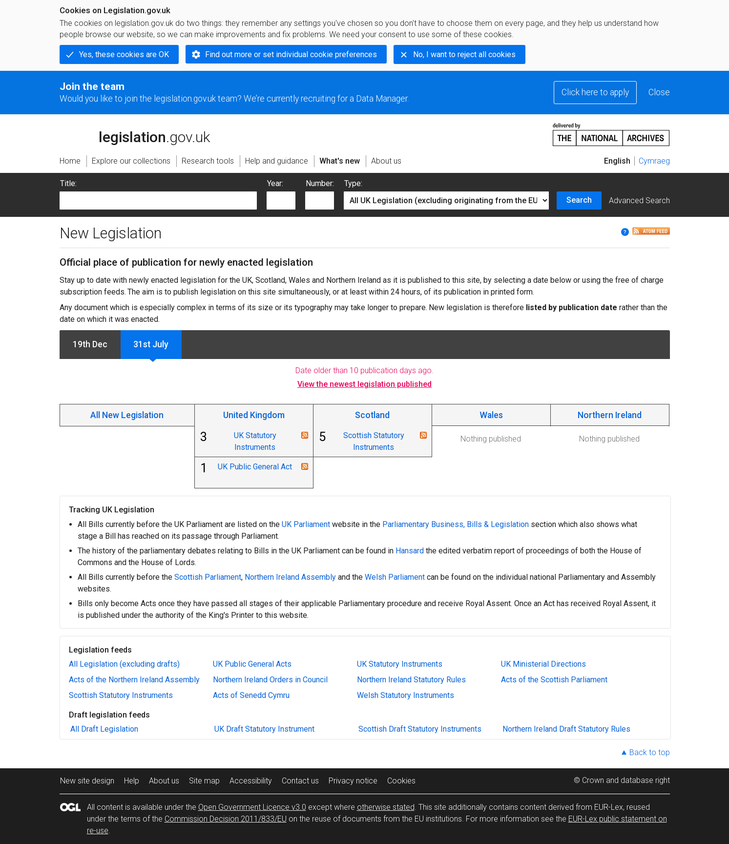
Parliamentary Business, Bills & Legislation (455, 524)
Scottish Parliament (207, 577)
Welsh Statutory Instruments (405, 695)
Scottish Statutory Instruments (121, 695)
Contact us (300, 780)
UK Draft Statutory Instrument (264, 729)
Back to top (649, 752)
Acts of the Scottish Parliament (554, 679)
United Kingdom (254, 415)
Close (659, 92)
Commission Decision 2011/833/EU (226, 818)
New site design (87, 780)
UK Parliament (306, 524)
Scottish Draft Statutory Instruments (419, 729)
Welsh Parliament (395, 577)
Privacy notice (353, 780)
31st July (150, 344)
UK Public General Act (255, 466)
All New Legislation (127, 415)
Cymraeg (654, 161)
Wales (491, 415)
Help (131, 780)
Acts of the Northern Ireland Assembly (134, 679)
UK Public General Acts (252, 664)
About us (164, 780)
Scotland (372, 415)
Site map (204, 780)
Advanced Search (639, 200)
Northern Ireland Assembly (290, 577)
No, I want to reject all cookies (464, 54)
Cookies (401, 780)
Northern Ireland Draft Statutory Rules (566, 729)
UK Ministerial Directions (543, 664)
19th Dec (90, 344)
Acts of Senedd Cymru (251, 695)
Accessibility (250, 780)
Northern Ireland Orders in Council (270, 679)
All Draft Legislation (104, 729)
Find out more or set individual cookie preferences (291, 54)
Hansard (410, 550)
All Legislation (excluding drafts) (124, 664)
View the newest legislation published (364, 384)
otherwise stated (386, 807)
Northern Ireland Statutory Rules (411, 679)
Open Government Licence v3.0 (252, 807)
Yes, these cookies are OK (124, 54)
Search (579, 200)
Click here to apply (595, 92)
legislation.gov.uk (135, 133)
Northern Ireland (610, 415)
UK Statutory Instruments (399, 664)
